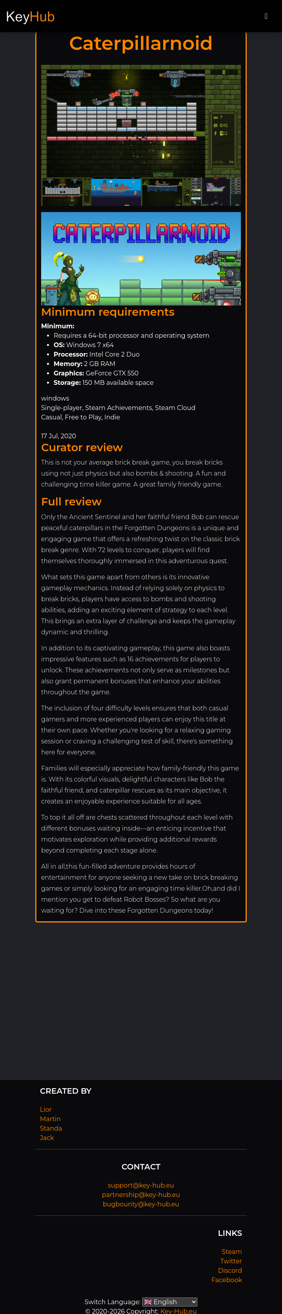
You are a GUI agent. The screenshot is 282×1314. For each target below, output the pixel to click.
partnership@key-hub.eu (141, 1195)
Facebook (227, 1280)
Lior (46, 1109)
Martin (50, 1119)
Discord (230, 1270)
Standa (51, 1128)
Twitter (231, 1261)
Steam (232, 1251)
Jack (47, 1138)
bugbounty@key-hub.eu (141, 1204)
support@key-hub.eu (141, 1185)
